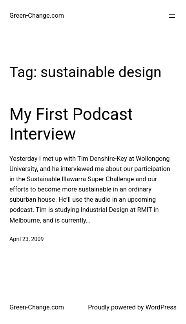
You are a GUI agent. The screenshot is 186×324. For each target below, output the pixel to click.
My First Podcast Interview (71, 124)
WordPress (161, 307)
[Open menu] (172, 16)
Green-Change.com (36, 15)
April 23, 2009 (26, 239)
